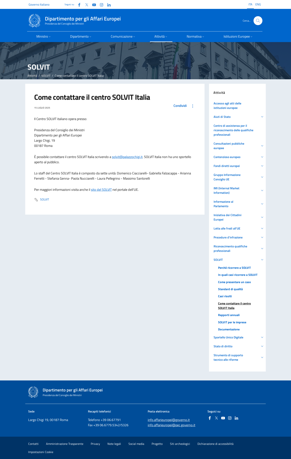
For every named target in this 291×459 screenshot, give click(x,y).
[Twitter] (85, 4)
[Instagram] (100, 4)
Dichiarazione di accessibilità (215, 444)
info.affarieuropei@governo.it (169, 419)
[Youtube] (92, 4)
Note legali (114, 444)
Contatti (33, 444)
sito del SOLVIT (101, 189)
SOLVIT (45, 75)
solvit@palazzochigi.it (127, 156)
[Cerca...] (258, 20)
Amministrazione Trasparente (64, 444)
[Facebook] (77, 4)
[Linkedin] (107, 4)
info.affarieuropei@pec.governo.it (171, 425)
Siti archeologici (180, 444)
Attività (32, 75)
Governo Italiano (39, 4)
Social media (136, 444)
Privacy (95, 444)
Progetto (157, 444)
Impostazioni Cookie (40, 452)
